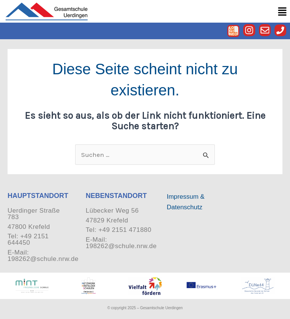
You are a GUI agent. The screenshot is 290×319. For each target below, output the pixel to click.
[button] (282, 11)
